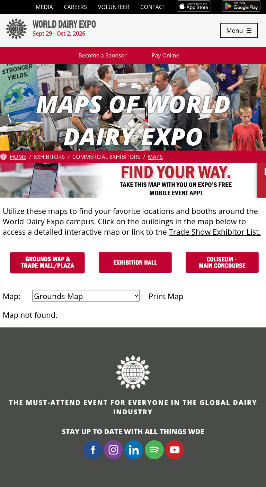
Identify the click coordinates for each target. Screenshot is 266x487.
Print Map (166, 296)
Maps (155, 157)
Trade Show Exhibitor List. (215, 231)
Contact (153, 7)
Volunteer (114, 7)
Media (44, 7)
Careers (75, 7)
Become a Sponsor (102, 55)
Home (18, 157)
